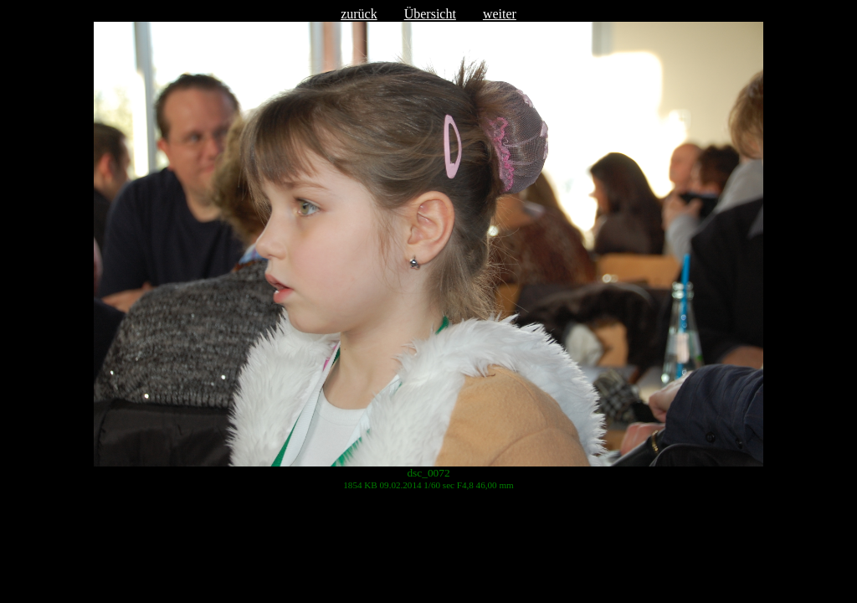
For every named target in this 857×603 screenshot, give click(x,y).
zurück (359, 14)
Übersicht (430, 14)
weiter (499, 14)
